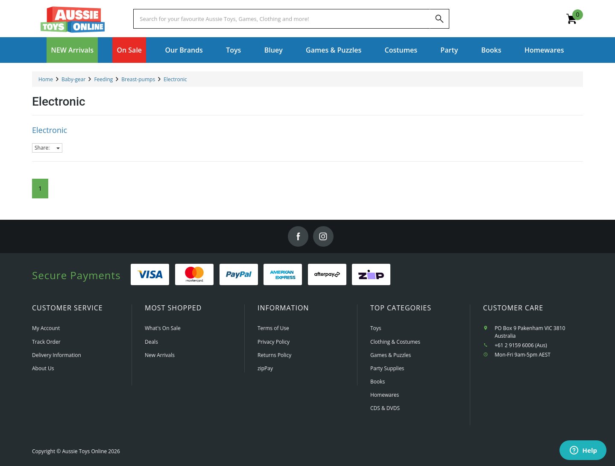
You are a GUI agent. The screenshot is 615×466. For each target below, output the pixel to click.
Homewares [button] (544, 50)
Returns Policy (274, 355)
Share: (47, 147)
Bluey (273, 50)
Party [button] (449, 50)
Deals (151, 341)
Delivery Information (56, 355)
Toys (375, 328)
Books (491, 50)
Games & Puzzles (390, 355)
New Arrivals (160, 355)
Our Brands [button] (183, 50)
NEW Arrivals (72, 50)
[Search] (439, 19)
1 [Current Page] (40, 188)
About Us (43, 368)
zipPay (265, 368)
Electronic (49, 130)
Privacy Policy (274, 341)
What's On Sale (163, 328)
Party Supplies (387, 368)
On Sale (129, 50)
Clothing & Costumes (395, 341)
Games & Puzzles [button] (333, 50)
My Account (46, 328)
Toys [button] (233, 50)
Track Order (46, 341)
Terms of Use (273, 328)
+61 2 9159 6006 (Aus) (521, 345)
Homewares (384, 394)
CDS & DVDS (385, 408)
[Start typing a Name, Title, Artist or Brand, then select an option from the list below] (281, 19)
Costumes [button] (401, 50)
